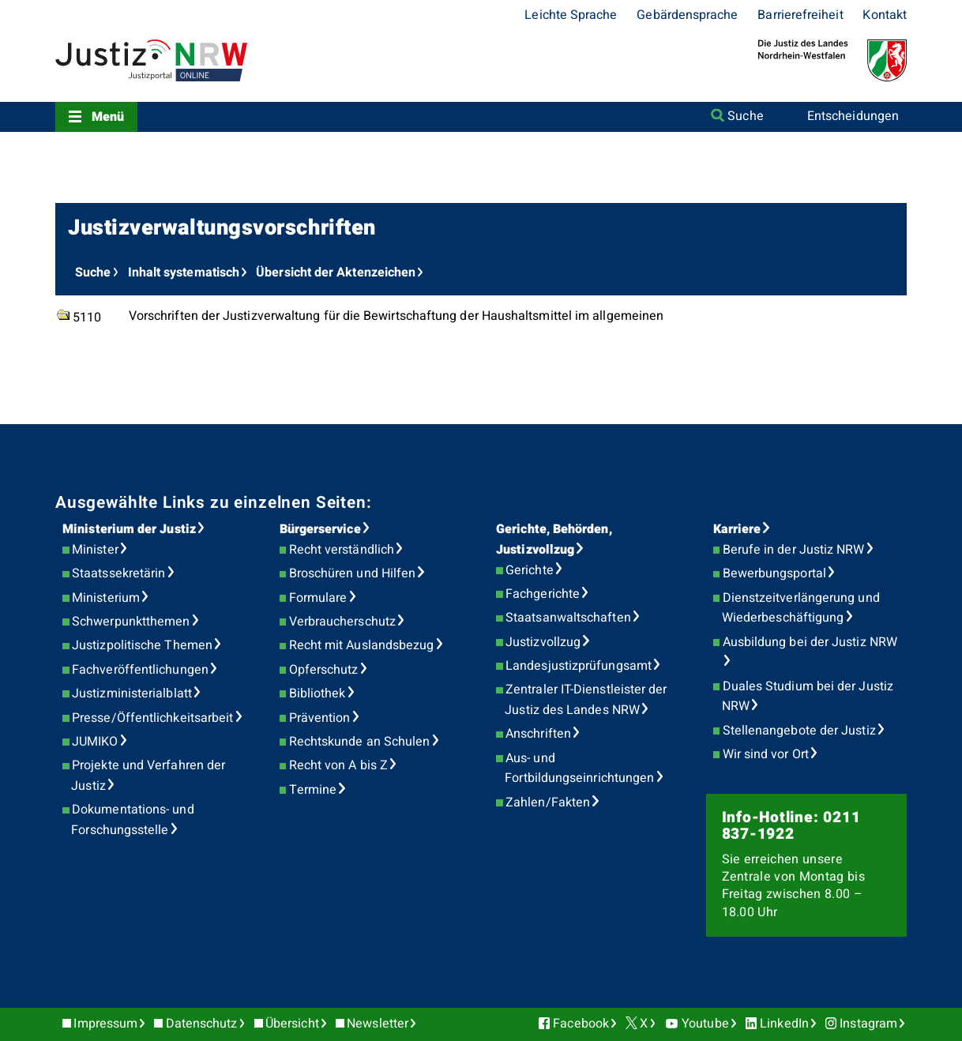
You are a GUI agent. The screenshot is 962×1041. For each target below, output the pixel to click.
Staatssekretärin (118, 573)
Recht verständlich (341, 549)
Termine (313, 789)
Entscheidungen (853, 116)
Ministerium (106, 597)
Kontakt (884, 15)
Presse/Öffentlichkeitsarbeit (152, 717)
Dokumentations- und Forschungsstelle (132, 820)
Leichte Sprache (570, 15)
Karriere (737, 529)
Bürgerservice (320, 529)
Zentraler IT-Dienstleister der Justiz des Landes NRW (586, 700)
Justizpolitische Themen (142, 645)
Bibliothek (317, 693)
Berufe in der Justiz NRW (794, 549)
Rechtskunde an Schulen (359, 741)
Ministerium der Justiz (129, 529)
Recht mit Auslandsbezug (361, 645)
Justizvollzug (543, 642)
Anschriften (538, 733)
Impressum (105, 1023)
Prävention (320, 717)
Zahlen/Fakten (547, 802)
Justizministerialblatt (132, 693)
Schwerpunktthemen (131, 621)
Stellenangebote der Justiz (799, 730)
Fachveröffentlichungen (140, 669)
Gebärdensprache (687, 15)
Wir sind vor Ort (766, 754)
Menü (108, 116)
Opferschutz (324, 669)
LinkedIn (784, 1023)
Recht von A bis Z (338, 765)
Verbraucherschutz (342, 621)
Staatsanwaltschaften (568, 617)
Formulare (318, 597)
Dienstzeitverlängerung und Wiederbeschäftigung (801, 608)
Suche (745, 116)
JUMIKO (95, 741)
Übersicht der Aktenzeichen (335, 272)
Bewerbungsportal (774, 573)
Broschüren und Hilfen (352, 573)
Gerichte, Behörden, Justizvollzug (554, 539)
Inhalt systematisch (184, 272)
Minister (95, 549)
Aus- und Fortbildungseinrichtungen (579, 768)
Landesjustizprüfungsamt (578, 665)
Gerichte (529, 570)
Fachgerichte (542, 593)
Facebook (581, 1023)
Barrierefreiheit (800, 15)
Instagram (868, 1023)
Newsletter (377, 1023)
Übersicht (292, 1023)
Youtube (705, 1023)
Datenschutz (202, 1023)
